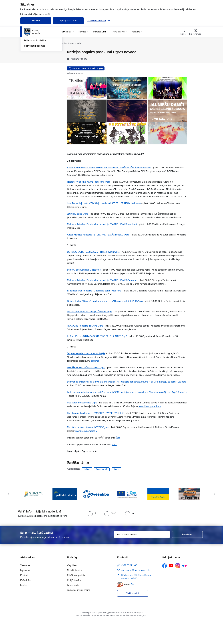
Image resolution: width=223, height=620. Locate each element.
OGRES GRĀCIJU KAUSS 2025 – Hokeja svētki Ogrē (93, 251)
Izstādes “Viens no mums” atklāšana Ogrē (88, 181)
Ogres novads (102, 469)
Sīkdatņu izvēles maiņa (78, 589)
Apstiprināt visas (68, 20)
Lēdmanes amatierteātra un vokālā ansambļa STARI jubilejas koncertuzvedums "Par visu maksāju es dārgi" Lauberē (126, 381)
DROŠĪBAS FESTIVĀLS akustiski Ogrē (86, 367)
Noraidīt (36, 20)
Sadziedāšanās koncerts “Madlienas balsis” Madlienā (94, 290)
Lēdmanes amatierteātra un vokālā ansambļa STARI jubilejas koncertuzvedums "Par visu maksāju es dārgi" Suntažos (127, 392)
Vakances (25, 565)
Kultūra (87, 469)
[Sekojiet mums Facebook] (164, 565)
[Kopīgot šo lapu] (195, 58)
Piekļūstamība (74, 580)
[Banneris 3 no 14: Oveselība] (96, 493)
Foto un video (31, 62)
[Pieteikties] (187, 534)
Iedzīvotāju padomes (34, 78)
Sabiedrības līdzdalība (35, 73)
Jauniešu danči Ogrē (77, 213)
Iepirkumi (25, 570)
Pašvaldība (25, 580)
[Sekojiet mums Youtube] (171, 565)
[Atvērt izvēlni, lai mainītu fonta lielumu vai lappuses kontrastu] (195, 32)
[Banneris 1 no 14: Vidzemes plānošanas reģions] (33, 493)
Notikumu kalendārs (34, 52)
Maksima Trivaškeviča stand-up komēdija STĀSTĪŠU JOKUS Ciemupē (102, 280)
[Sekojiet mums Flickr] (184, 565)
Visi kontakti (132, 593)
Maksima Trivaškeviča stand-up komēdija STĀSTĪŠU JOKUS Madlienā (102, 224)
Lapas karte (73, 585)
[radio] (92, 513)
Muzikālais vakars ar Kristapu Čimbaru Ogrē (89, 311)
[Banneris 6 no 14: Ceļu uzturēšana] (189, 493)
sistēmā (95, 360)
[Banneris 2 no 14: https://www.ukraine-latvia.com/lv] (64, 493)
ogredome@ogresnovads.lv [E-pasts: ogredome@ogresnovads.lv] (135, 570)
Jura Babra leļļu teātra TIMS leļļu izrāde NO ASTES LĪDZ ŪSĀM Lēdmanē (104, 203)
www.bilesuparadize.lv (85, 430)
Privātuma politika (76, 575)
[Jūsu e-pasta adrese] (142, 534)
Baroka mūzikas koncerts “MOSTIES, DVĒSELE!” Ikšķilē (95, 413)
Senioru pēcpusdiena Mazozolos (84, 269)
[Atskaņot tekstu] (79, 59)
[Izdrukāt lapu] (195, 50)
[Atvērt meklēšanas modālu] (183, 32)
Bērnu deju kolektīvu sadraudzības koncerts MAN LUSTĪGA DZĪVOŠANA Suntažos (109, 167)
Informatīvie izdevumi (35, 68)
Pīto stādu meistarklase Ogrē (82, 402)
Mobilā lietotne (74, 570)
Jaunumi (28, 57)
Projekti (24, 575)
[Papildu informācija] (132, 584)
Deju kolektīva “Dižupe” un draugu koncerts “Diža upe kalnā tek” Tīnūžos (105, 301)
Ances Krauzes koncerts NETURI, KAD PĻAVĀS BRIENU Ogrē (98, 234)
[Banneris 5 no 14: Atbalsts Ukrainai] (158, 493)
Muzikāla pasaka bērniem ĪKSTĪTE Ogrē (87, 427)
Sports (116, 469)
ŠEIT (118, 437)
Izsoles (23, 585)
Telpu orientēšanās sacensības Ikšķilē (86, 353)
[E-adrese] (123, 584)
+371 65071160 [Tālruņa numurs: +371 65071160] (129, 565)
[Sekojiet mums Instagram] (177, 565)
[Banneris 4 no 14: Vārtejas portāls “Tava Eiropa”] (127, 493)
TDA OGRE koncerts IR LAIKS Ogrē (85, 325)
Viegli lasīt (72, 565)
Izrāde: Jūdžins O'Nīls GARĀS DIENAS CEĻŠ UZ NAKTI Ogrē (97, 336)
